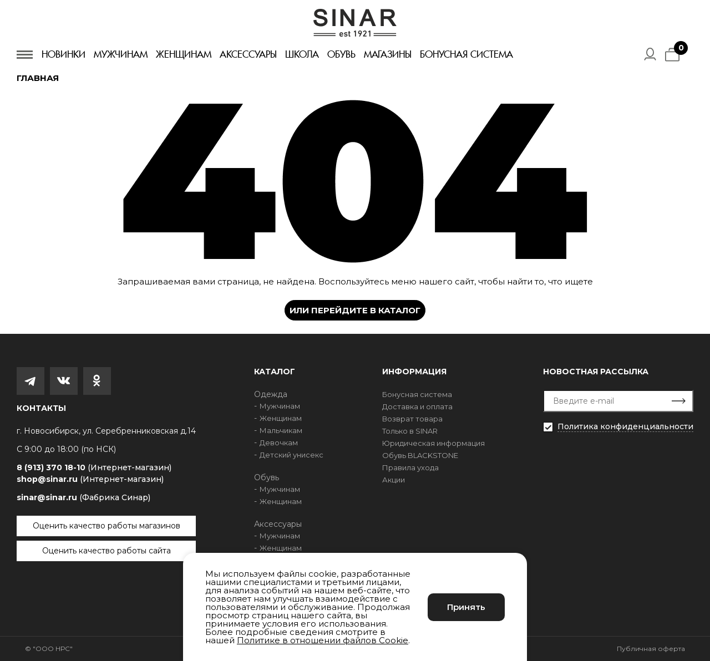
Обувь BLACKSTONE (420, 455)
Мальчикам (281, 430)
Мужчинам (121, 54)
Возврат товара (412, 418)
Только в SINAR (410, 430)
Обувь (341, 54)
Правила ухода (410, 467)
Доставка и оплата (417, 406)
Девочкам (279, 442)
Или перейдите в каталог (355, 310)
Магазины (388, 54)
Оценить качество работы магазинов (106, 526)
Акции (393, 479)
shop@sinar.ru (90, 479)
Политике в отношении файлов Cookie (322, 640)
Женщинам (183, 54)
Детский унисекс (291, 454)
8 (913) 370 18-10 (94, 467)
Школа (302, 54)
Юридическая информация (433, 443)
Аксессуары (248, 54)
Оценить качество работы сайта (106, 551)
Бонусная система (466, 54)
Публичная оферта (651, 648)
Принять (466, 607)
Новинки (63, 54)
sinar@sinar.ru (83, 497)
